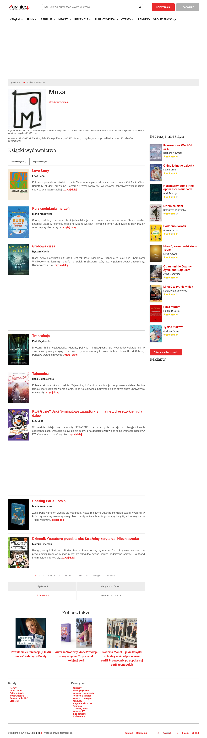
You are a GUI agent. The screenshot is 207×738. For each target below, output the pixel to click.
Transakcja (41, 336)
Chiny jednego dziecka (178, 165)
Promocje (77, 706)
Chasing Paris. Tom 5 (49, 501)
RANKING (144, 19)
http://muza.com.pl (59, 102)
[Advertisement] (76, 304)
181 (87, 575)
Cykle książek (17, 693)
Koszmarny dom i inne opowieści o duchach (178, 187)
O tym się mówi (80, 708)
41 (55, 575)
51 (60, 575)
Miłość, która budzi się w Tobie (180, 248)
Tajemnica (40, 374)
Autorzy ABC (16, 690)
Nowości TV (79, 711)
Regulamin (141, 733)
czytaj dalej (70, 189)
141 (74, 575)
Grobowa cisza (43, 246)
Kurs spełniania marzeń (51, 208)
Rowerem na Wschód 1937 (177, 147)
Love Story (40, 171)
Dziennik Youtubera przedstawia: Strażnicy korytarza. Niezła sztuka (85, 539)
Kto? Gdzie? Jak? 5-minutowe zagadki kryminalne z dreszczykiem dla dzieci (87, 413)
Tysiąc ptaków (173, 327)
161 (80, 575)
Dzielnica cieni (173, 206)
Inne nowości (79, 713)
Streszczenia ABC (19, 698)
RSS (195, 733)
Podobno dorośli (174, 226)
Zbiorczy (77, 688)
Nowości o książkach (83, 693)
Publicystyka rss (81, 690)
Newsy (13, 688)
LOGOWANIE (188, 7)
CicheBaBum (42, 595)
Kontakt (129, 733)
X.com (183, 733)
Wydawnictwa (17, 695)
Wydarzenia (79, 716)
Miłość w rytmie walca (178, 286)
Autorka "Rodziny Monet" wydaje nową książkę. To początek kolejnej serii (76, 656)
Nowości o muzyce (82, 698)
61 (66, 575)
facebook (164, 733)
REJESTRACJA (163, 7)
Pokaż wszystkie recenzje (166, 352)
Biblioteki (15, 701)
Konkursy (77, 701)
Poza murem (171, 306)
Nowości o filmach (82, 695)
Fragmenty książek (82, 703)
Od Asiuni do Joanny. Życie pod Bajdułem (177, 268)
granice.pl (15, 82)
